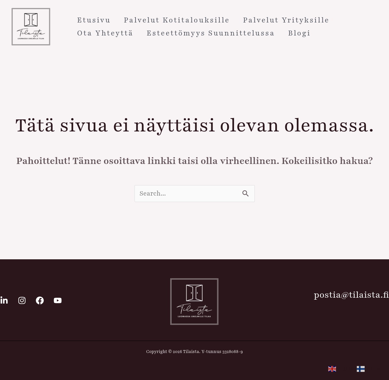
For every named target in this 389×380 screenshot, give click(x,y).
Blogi (299, 33)
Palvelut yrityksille (286, 20)
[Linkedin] (4, 300)
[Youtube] (58, 300)
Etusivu (94, 20)
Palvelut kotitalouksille (177, 20)
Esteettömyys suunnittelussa (211, 33)
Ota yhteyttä (105, 33)
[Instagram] (22, 300)
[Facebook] (40, 300)
